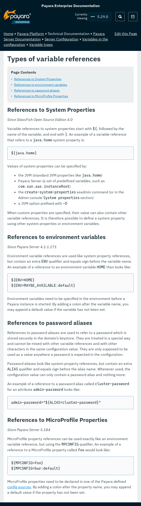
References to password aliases (37, 90)
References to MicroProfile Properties (41, 96)
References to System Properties (38, 79)
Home (8, 33)
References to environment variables (40, 85)
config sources (19, 487)
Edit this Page (126, 33)
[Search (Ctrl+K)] (120, 16)
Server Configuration (61, 39)
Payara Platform (30, 33)
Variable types (41, 44)
